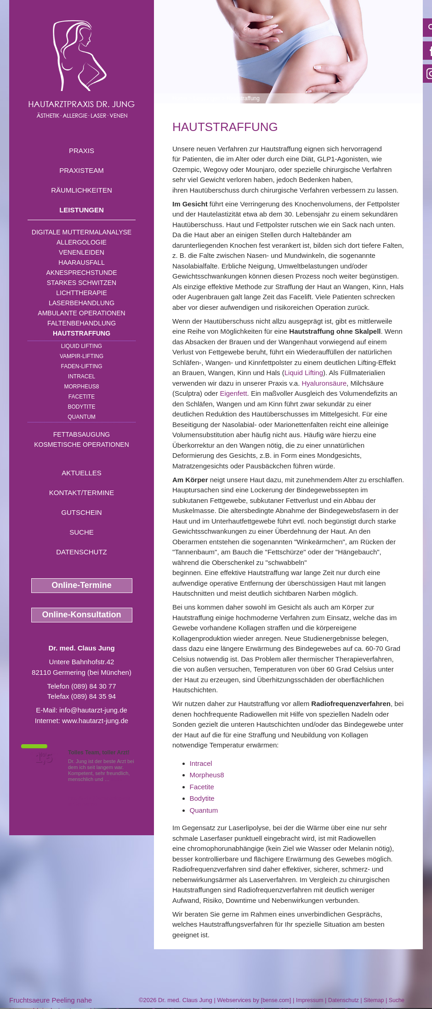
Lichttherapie (81, 292)
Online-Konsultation (81, 614)
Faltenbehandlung (81, 323)
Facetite (81, 396)
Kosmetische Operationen (81, 444)
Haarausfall (81, 262)
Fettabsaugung (81, 434)
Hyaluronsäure (324, 383)
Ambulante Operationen (81, 313)
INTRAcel (81, 376)
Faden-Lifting (81, 366)
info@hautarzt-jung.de (93, 710)
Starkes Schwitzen (81, 282)
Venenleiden (81, 252)
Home (179, 98)
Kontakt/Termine (81, 492)
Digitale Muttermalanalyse (81, 232)
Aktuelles (82, 473)
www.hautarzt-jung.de (95, 720)
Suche (81, 532)
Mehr (117, 779)
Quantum (82, 417)
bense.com (276, 1000)
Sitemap (374, 1000)
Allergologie (82, 242)
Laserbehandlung (81, 303)
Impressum (309, 1000)
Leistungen (81, 210)
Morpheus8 (81, 386)
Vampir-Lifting (81, 356)
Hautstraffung (81, 333)
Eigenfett (233, 393)
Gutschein (81, 512)
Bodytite (81, 407)
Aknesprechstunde (81, 272)
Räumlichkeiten (81, 190)
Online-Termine (81, 585)
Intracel (201, 763)
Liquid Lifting (81, 346)
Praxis (81, 150)
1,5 (43, 758)
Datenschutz (81, 552)
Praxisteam (81, 170)
